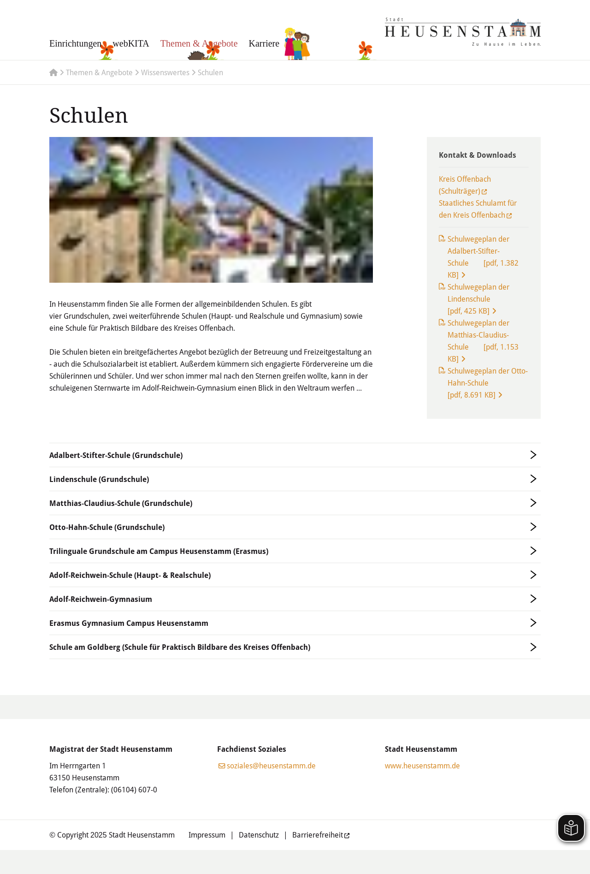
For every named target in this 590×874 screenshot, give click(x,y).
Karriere (264, 43)
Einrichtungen (75, 43)
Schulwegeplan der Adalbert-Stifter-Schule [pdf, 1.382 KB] (483, 256)
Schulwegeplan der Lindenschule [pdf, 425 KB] (478, 298)
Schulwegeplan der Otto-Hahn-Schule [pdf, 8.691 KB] (488, 382)
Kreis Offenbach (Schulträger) (465, 185)
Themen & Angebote (199, 43)
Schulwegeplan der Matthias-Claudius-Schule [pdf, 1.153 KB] (483, 340)
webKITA (130, 43)
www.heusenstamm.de (422, 765)
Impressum (207, 834)
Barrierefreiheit (317, 834)
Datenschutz (259, 834)
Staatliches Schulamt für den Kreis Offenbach (478, 209)
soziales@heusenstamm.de (271, 765)
